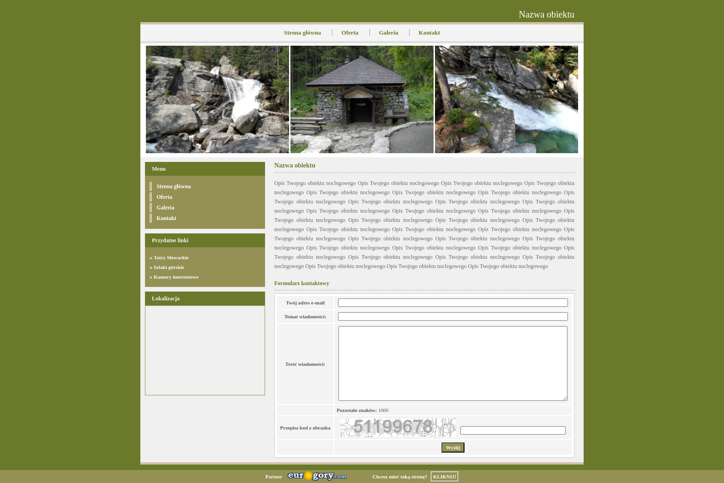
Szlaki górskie (169, 267)
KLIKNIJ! (444, 476)
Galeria (388, 32)
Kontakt (429, 32)
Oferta (350, 32)
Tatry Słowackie (171, 257)
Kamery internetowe (176, 277)
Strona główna (302, 32)
